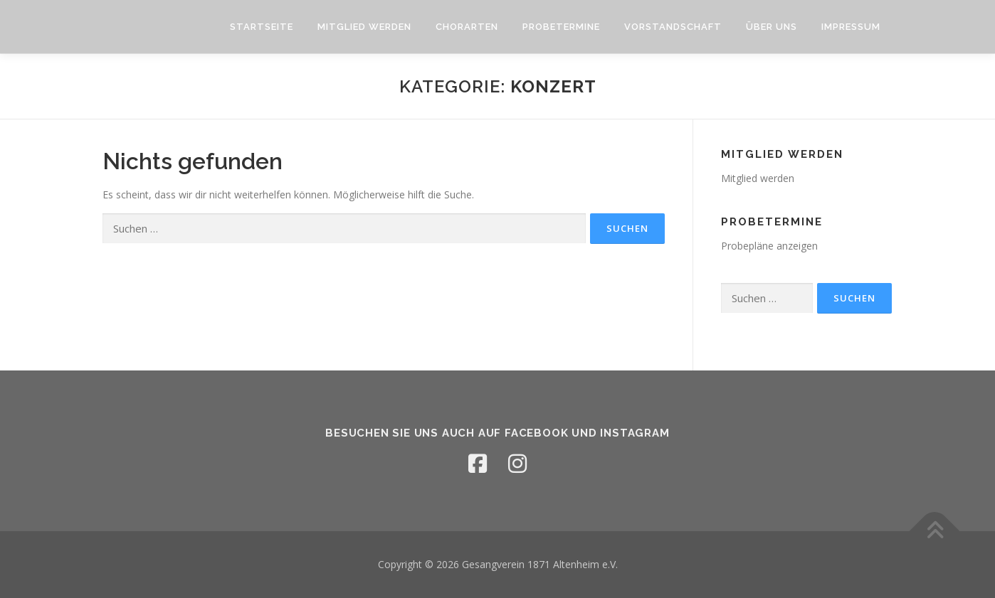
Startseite (261, 26)
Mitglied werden (364, 26)
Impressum (850, 26)
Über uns (771, 26)
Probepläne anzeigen (769, 245)
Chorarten (467, 26)
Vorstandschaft (673, 26)
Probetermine (561, 26)
